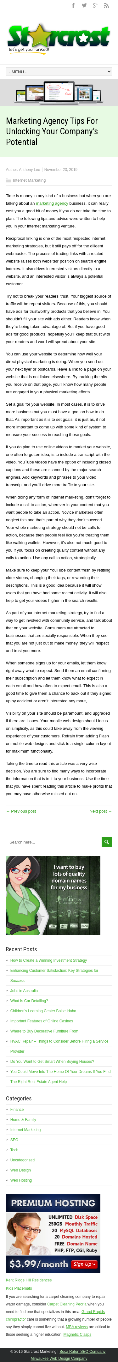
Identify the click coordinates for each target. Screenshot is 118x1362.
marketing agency (52, 203)
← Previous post (21, 811)
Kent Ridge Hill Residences (29, 1280)
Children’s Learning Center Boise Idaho (43, 1011)
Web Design (20, 1170)
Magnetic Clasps (78, 1334)
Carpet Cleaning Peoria (67, 1304)
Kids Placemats (19, 1288)
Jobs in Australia (24, 991)
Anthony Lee (29, 169)
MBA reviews (77, 1327)
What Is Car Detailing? (29, 1001)
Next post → (101, 811)
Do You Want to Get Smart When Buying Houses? (52, 1061)
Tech (14, 1150)
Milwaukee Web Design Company (59, 1358)
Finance (17, 1109)
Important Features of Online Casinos (41, 1021)
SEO (14, 1140)
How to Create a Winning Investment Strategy (48, 960)
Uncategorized (22, 1160)
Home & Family (23, 1119)
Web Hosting (21, 1180)
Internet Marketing (29, 180)
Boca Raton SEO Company (82, 1351)
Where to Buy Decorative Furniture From (44, 1031)
